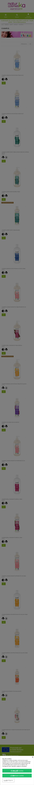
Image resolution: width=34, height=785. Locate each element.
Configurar (8, 780)
